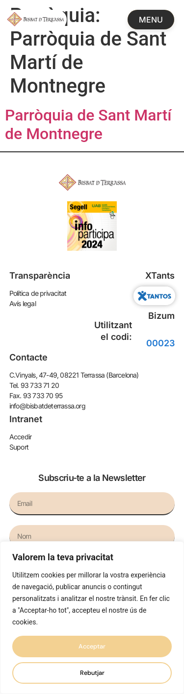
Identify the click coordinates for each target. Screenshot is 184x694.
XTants (160, 275)
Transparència (39, 275)
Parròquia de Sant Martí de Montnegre (88, 124)
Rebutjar (92, 673)
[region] (92, 617)
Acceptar (92, 646)
